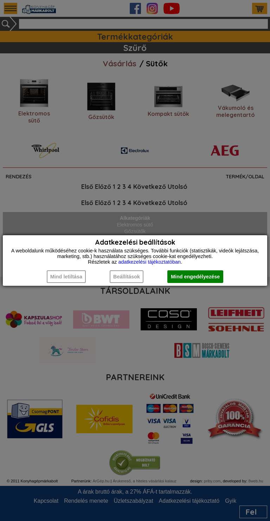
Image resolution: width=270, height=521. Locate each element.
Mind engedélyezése (195, 276)
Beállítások (126, 276)
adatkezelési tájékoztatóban (149, 262)
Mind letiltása (66, 276)
